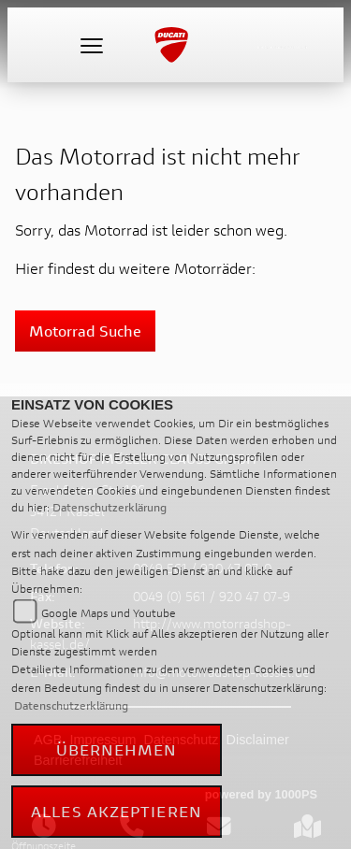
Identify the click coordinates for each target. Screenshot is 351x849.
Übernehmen (117, 749)
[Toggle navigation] (91, 45)
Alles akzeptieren (116, 811)
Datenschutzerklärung (109, 507)
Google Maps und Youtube (108, 613)
